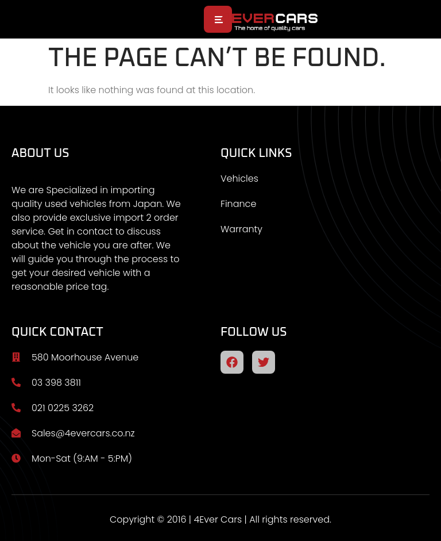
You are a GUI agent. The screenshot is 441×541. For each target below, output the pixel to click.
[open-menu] (218, 19)
